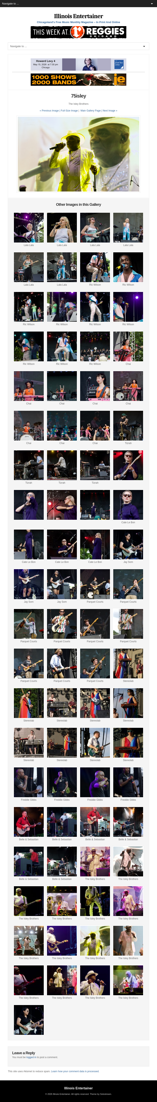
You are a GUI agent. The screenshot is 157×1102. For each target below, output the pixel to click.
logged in (31, 1057)
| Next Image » (109, 110)
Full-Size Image (69, 110)
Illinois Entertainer (78, 16)
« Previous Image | (50, 110)
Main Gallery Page (91, 110)
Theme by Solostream (100, 1094)
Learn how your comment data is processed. (75, 1071)
